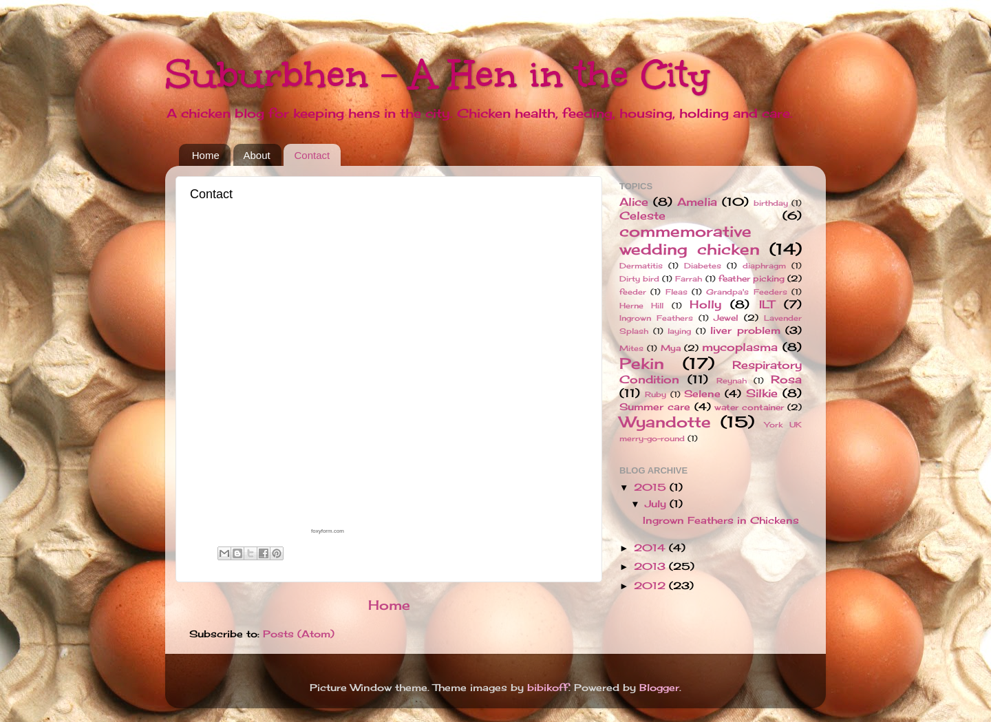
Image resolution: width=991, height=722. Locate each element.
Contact (312, 155)
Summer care (654, 406)
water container (749, 407)
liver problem (745, 330)
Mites (631, 348)
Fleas (676, 292)
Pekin (641, 363)
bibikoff (547, 687)
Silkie (762, 393)
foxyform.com (327, 531)
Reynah (731, 380)
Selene (702, 393)
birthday (771, 203)
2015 (652, 487)
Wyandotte (665, 422)
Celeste (642, 215)
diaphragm (764, 265)
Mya (671, 348)
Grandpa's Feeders (746, 292)
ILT (767, 304)
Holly (705, 304)
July (657, 503)
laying (679, 331)
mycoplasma (740, 347)
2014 (651, 547)
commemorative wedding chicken (689, 240)
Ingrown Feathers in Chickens (721, 520)
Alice (633, 202)
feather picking (751, 278)
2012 (651, 585)
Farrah (688, 279)
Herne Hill (641, 305)
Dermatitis (641, 265)
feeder (632, 292)
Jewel (726, 317)
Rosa (786, 379)
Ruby (655, 394)
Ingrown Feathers (656, 318)
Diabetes (702, 265)
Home (206, 155)
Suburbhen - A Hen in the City (437, 74)
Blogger (659, 687)
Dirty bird (639, 279)
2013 (651, 566)
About (257, 155)
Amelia (697, 202)
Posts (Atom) (298, 633)
